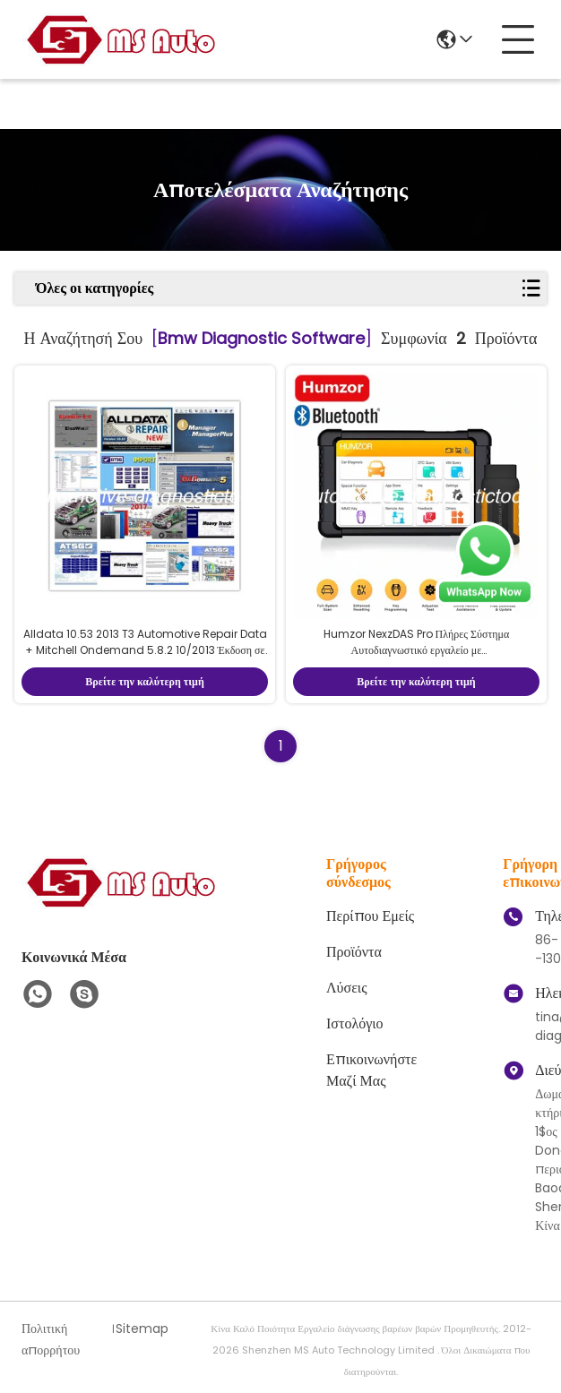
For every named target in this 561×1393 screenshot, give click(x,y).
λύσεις (346, 987)
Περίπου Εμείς (370, 916)
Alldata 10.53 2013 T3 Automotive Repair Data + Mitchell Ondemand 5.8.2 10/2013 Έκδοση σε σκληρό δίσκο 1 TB (145, 650)
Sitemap (142, 1328)
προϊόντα (354, 952)
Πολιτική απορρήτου (51, 1339)
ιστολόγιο (355, 1023)
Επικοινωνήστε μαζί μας (371, 1070)
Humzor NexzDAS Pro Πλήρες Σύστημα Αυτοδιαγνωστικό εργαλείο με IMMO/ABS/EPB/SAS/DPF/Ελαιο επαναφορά (416, 650)
